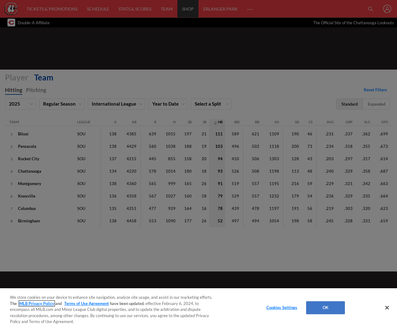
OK (325, 307)
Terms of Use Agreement (86, 303)
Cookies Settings (281, 307)
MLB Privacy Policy (36, 303)
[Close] (387, 308)
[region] (198, 308)
